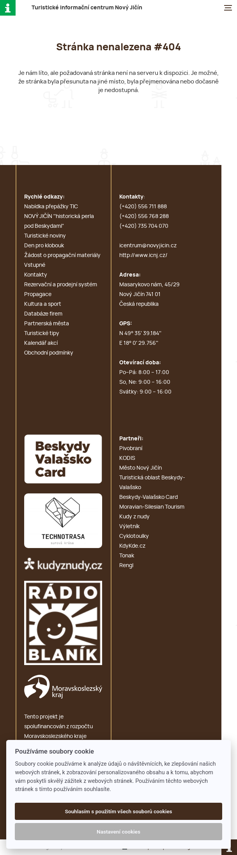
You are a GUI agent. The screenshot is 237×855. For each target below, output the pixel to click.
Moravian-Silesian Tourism (151, 507)
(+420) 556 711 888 (143, 206)
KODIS (127, 458)
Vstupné (34, 265)
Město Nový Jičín (140, 468)
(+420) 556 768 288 (144, 216)
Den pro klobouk (44, 245)
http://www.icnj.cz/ (143, 255)
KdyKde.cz (132, 546)
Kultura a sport (42, 304)
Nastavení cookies (118, 831)
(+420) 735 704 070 (143, 226)
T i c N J (87, 8)
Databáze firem (43, 314)
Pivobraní (130, 448)
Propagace (37, 294)
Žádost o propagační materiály (62, 255)
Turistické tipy (41, 333)
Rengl (126, 565)
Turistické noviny (45, 236)
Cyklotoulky (134, 536)
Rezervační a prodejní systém (60, 284)
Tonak (126, 556)
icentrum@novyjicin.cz (148, 245)
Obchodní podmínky (48, 353)
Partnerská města (46, 323)
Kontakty (35, 275)
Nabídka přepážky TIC (51, 206)
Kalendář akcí (41, 343)
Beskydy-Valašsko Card (148, 497)
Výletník (129, 526)
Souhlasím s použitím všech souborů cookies (118, 811)
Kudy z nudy (134, 517)
